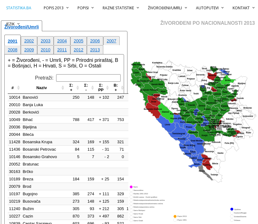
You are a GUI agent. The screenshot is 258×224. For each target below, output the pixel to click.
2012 (78, 49)
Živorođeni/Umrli (165, 8)
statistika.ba (18, 8)
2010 (45, 49)
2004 (62, 40)
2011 (62, 49)
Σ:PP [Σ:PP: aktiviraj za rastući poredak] (101, 87)
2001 (12, 41)
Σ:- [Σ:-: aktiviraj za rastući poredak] (86, 87)
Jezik (10, 24)
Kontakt (241, 8)
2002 (29, 40)
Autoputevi (207, 8)
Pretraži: (78, 77)
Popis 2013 (54, 8)
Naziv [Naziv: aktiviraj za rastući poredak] (41, 87)
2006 (95, 40)
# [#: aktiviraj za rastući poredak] (12, 87)
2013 (95, 49)
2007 (111, 40)
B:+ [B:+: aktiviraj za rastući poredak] (115, 87)
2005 (78, 40)
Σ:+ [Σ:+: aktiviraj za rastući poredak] (71, 87)
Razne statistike (118, 8)
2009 (29, 49)
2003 (45, 40)
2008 (12, 49)
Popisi (83, 8)
